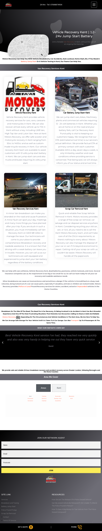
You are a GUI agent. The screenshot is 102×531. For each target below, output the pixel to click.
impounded (82, 286)
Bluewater (71, 396)
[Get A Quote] (25, 527)
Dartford (44, 398)
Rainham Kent (58, 398)
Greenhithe (58, 400)
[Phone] (76, 527)
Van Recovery (69, 42)
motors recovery (9, 317)
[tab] (43, 388)
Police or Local (25, 286)
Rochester (30, 400)
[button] (2, 342)
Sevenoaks (58, 396)
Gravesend (30, 398)
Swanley (44, 396)
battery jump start (28, 61)
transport (75, 320)
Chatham (44, 400)
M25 (71, 398)
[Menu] (94, 5)
